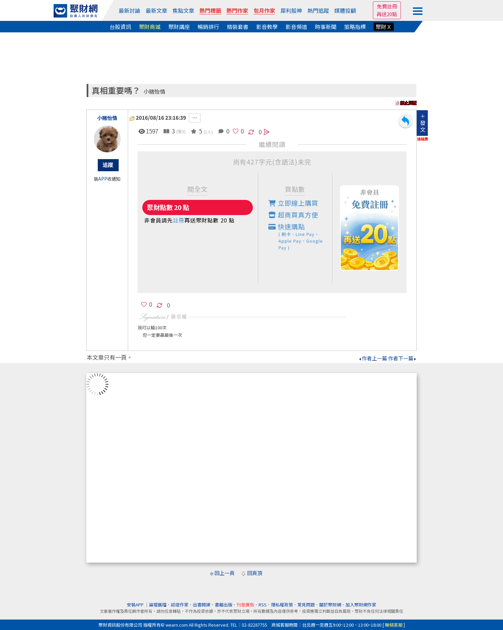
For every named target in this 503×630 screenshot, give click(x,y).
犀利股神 (291, 10)
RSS (263, 604)
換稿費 (422, 139)
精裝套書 (237, 27)
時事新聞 (325, 27)
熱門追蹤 (318, 10)
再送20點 (387, 14)
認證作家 (179, 604)
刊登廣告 (245, 604)
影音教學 (267, 27)
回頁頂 (254, 572)
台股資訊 (120, 27)
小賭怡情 (154, 91)
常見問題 (306, 604)
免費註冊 (387, 6)
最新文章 (156, 10)
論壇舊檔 (158, 604)
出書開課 (201, 604)
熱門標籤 (210, 10)
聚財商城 (149, 27)
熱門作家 (237, 10)
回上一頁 (224, 572)
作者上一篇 (372, 358)
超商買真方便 (293, 214)
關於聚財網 (330, 604)
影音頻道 (296, 27)
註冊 (178, 220)
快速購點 (300, 236)
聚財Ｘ (384, 27)
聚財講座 (179, 27)
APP (102, 179)
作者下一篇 (402, 358)
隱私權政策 (282, 604)
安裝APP (136, 604)
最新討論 (129, 10)
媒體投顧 (345, 10)
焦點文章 (183, 10)
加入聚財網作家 (361, 604)
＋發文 (422, 122)
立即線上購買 (293, 203)
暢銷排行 (208, 27)
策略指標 (355, 27)
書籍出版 (223, 604)
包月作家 (264, 10)
